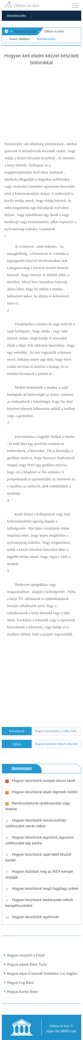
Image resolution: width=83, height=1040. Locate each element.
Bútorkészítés (16, 16)
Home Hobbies (19, 39)
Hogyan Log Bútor (20, 982)
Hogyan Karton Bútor (22, 991)
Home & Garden (26, 31)
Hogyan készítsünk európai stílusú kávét (43, 781)
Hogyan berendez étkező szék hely (56, 744)
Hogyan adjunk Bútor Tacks (27, 964)
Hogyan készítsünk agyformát (35, 917)
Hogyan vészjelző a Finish (25, 955)
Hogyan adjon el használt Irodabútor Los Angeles (42, 973)
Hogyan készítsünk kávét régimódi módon (45, 792)
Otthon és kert (54, 31)
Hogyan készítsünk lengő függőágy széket (45, 888)
